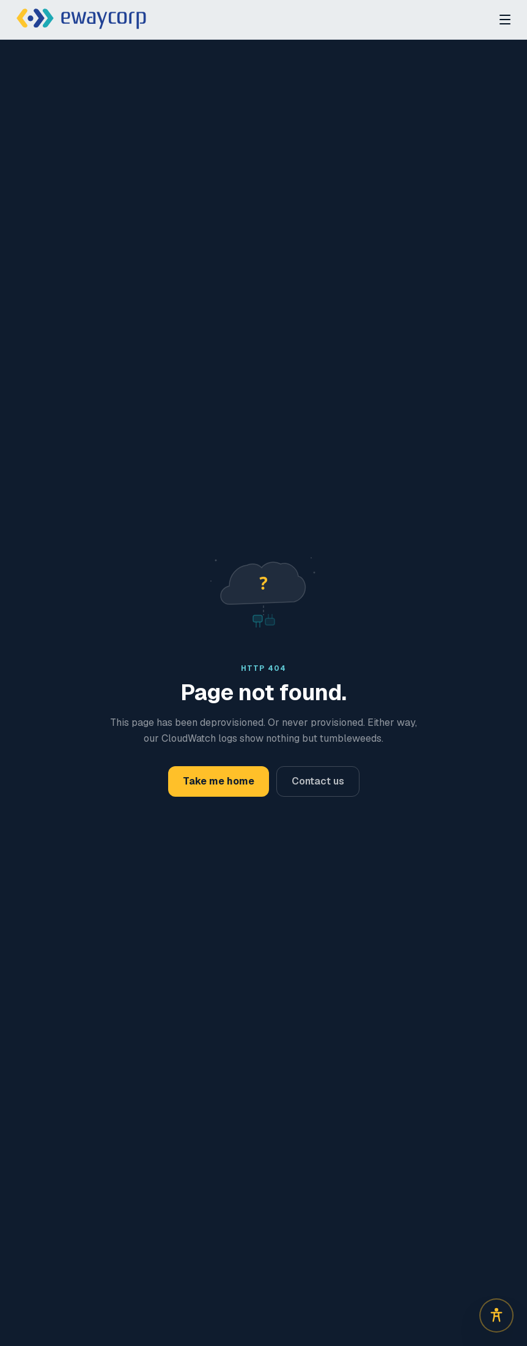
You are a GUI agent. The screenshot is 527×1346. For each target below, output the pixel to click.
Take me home (218, 781)
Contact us (318, 781)
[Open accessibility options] (496, 1315)
